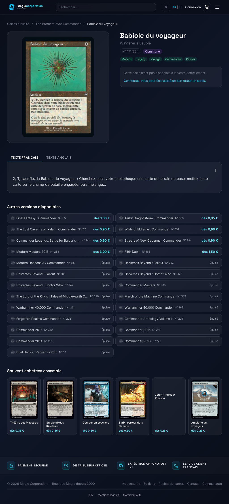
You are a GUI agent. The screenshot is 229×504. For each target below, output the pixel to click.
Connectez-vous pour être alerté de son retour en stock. (165, 80)
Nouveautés (131, 483)
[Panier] (207, 7)
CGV (90, 495)
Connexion (193, 7)
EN (180, 7)
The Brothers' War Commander (58, 24)
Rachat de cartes (171, 483)
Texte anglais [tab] (59, 157)
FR (174, 7)
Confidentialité (132, 495)
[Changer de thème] (166, 7)
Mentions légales (108, 495)
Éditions (149, 483)
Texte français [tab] (24, 157)
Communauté (212, 483)
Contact (193, 483)
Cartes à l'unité (18, 24)
